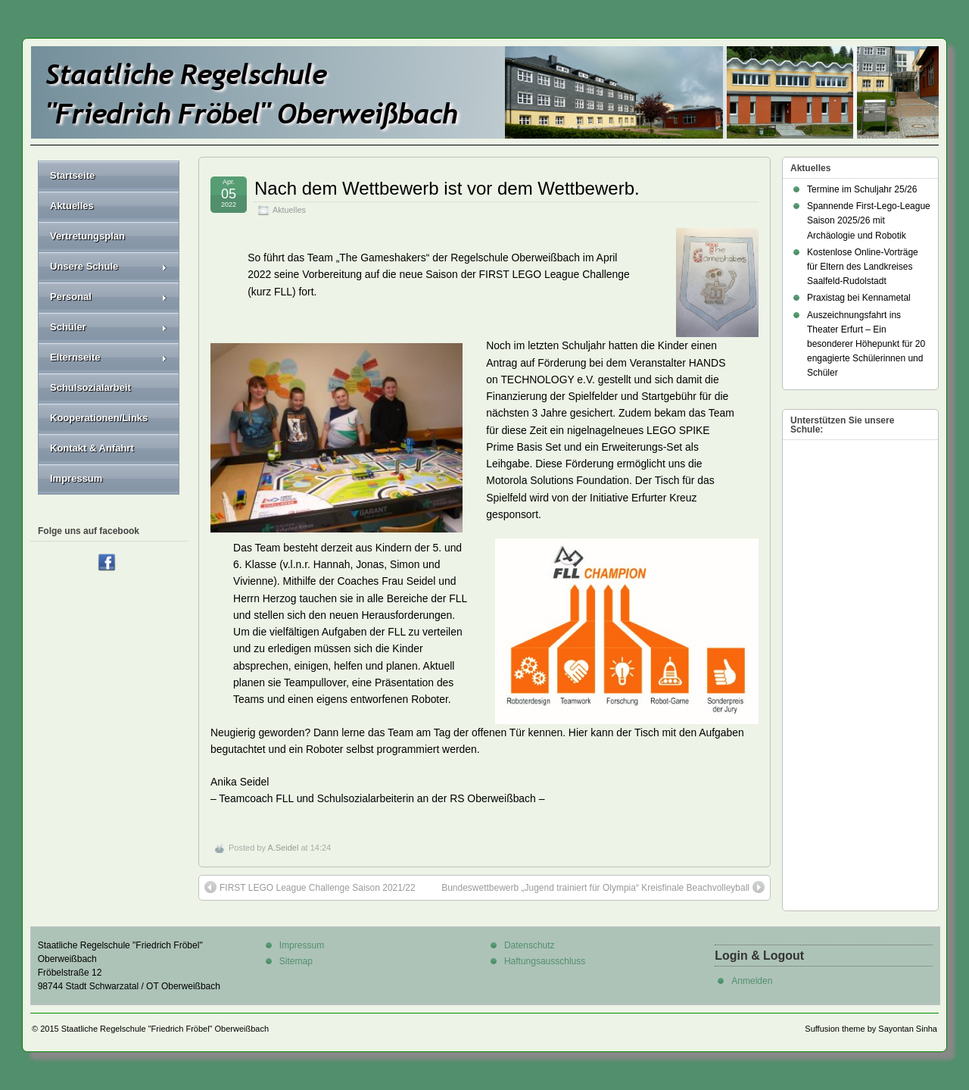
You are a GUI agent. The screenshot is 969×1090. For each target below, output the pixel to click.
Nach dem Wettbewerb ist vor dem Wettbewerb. (447, 188)
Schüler (108, 327)
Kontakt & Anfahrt (92, 448)
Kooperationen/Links (99, 417)
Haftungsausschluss (544, 961)
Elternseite (108, 357)
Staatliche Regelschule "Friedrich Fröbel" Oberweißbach (165, 1028)
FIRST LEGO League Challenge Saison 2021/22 (310, 887)
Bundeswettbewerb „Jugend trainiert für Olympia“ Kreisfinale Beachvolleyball (603, 887)
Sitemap (296, 961)
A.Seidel (282, 847)
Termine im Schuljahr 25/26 (862, 189)
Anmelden (751, 981)
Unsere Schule (108, 266)
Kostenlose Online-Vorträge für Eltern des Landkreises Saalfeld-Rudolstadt (862, 266)
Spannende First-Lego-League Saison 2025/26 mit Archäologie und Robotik (868, 220)
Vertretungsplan (87, 236)
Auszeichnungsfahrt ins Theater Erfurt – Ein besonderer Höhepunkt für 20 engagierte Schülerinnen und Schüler (866, 344)
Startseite (72, 175)
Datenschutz (529, 945)
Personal (108, 296)
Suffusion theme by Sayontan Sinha (871, 1028)
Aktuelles (289, 209)
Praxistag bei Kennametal (859, 297)
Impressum (76, 478)
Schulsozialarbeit (90, 387)
